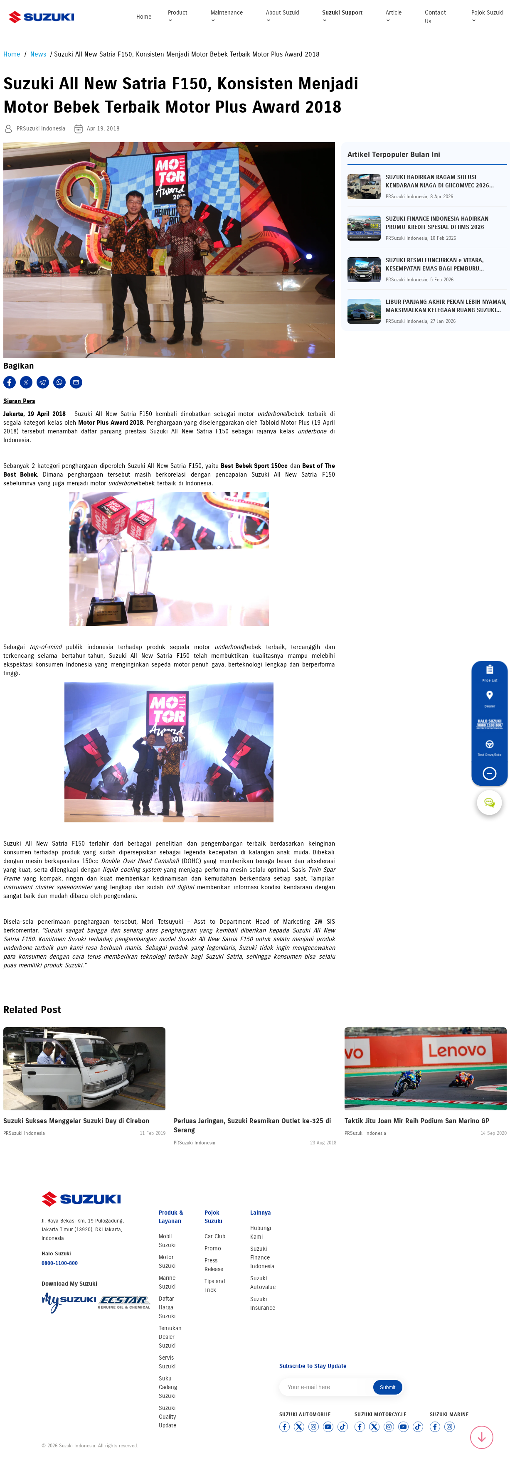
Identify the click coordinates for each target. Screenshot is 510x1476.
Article (394, 16)
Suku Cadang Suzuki (168, 1387)
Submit (387, 1387)
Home (143, 16)
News (37, 54)
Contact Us (435, 17)
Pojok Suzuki (487, 16)
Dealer (489, 699)
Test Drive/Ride (489, 748)
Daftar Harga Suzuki (167, 1307)
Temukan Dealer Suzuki (170, 1337)
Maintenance (227, 16)
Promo (212, 1248)
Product (177, 16)
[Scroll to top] (481, 1437)
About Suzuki (282, 16)
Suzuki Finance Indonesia (262, 1257)
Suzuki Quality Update (167, 1417)
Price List (489, 674)
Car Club (214, 1236)
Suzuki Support (342, 16)
